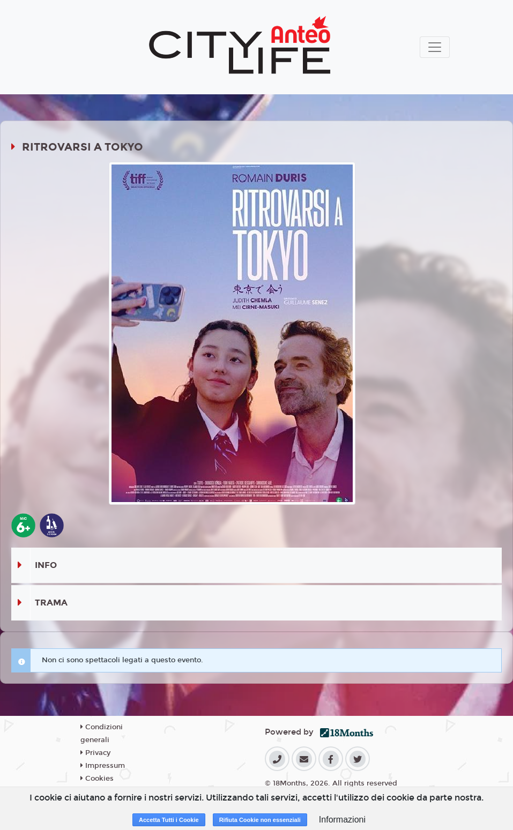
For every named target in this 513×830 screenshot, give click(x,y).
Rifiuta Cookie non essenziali (260, 820)
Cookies (97, 778)
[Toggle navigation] (435, 47)
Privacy (95, 753)
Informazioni (342, 819)
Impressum (102, 765)
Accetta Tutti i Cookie (169, 820)
